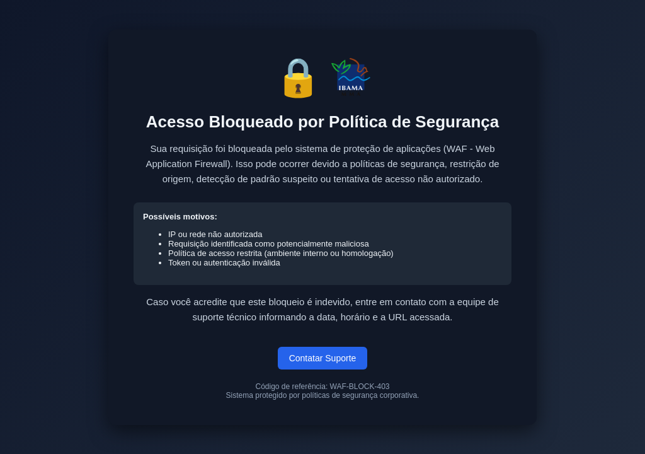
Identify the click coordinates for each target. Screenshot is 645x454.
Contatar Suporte (323, 358)
